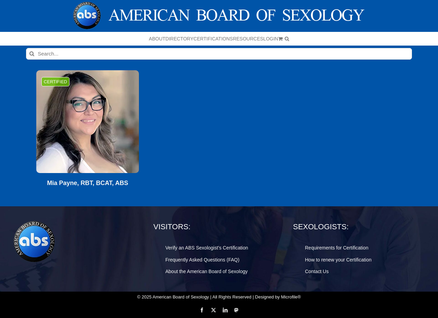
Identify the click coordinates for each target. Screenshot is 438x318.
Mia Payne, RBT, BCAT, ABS (87, 183)
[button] (287, 39)
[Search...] (219, 54)
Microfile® (291, 296)
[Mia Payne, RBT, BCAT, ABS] (87, 121)
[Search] (32, 54)
